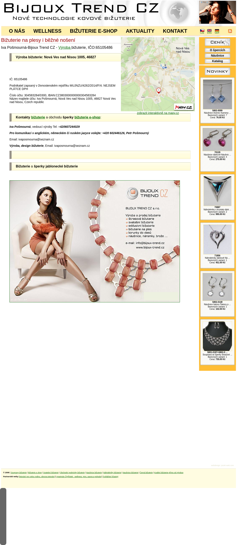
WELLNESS (47, 31)
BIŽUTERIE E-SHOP (93, 31)
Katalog (217, 61)
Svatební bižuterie (50, 473)
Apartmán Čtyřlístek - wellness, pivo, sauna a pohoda (78, 477)
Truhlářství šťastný (110, 477)
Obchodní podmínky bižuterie (72, 473)
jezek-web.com (227, 465)
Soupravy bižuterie (19, 473)
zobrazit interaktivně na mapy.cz (158, 112)
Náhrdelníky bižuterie (112, 473)
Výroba (64, 47)
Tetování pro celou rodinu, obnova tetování (37, 477)
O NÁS (17, 31)
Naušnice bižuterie (94, 473)
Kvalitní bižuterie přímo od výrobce (168, 473)
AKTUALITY (140, 31)
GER (217, 32)
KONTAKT (175, 31)
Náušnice (217, 55)
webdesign (215, 465)
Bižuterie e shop (35, 473)
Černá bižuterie (146, 473)
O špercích (217, 50)
